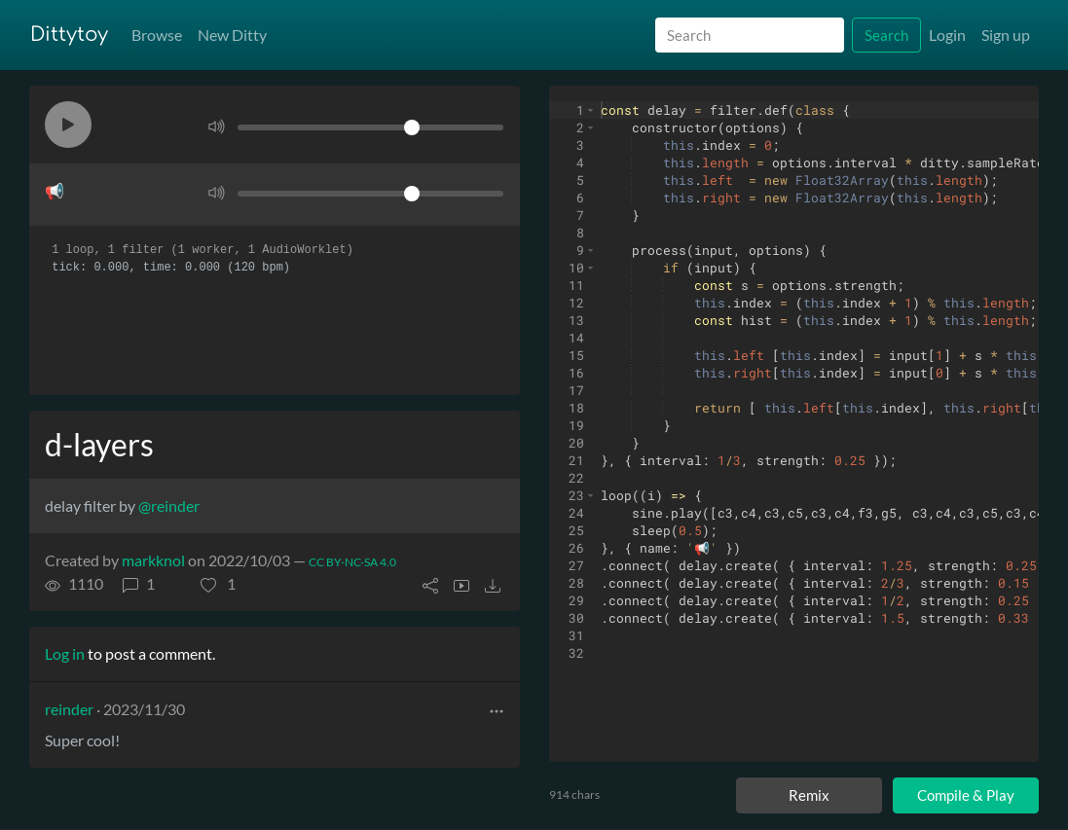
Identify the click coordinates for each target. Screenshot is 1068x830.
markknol (153, 560)
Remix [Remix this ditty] (809, 795)
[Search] (749, 36)
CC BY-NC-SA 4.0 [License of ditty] (352, 562)
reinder (69, 709)
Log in (65, 653)
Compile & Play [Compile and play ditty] (965, 795)
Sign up (1005, 34)
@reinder (169, 505)
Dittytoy (69, 34)
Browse (156, 34)
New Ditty (232, 34)
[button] (68, 124)
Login (947, 34)
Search (886, 35)
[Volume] (370, 127)
